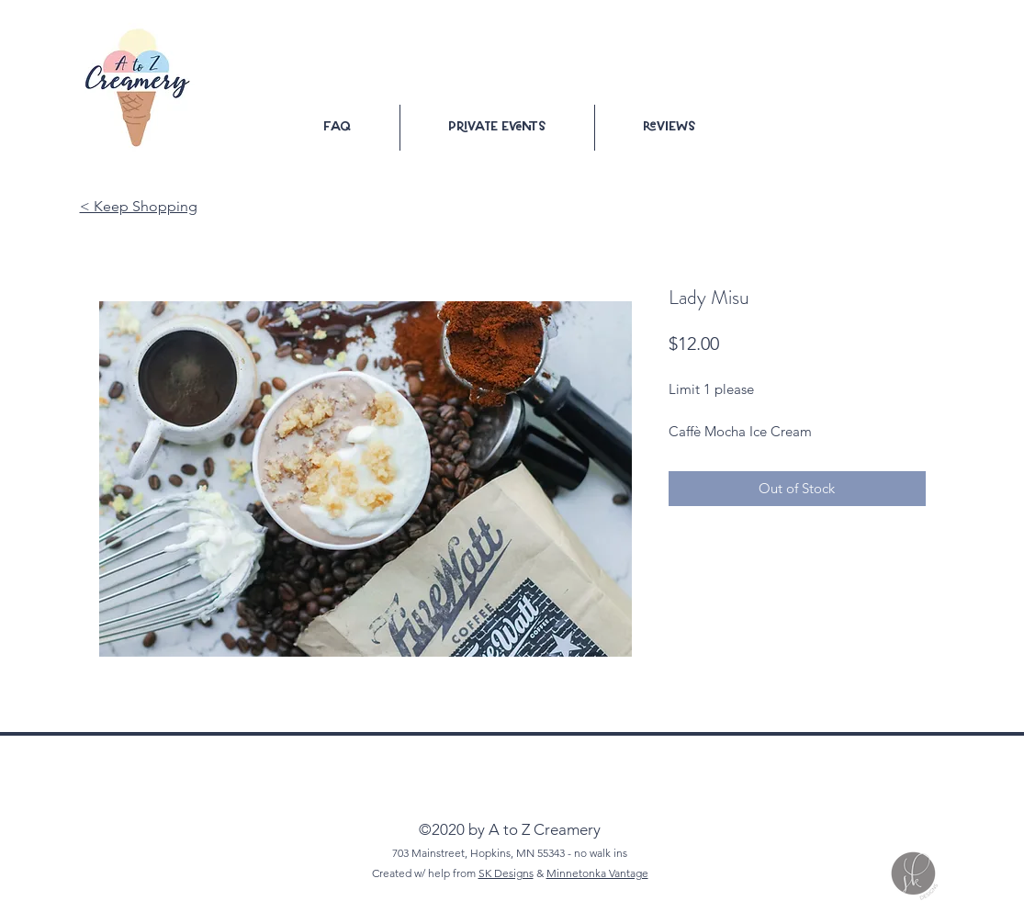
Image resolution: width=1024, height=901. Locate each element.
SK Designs (506, 873)
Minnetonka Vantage (597, 873)
